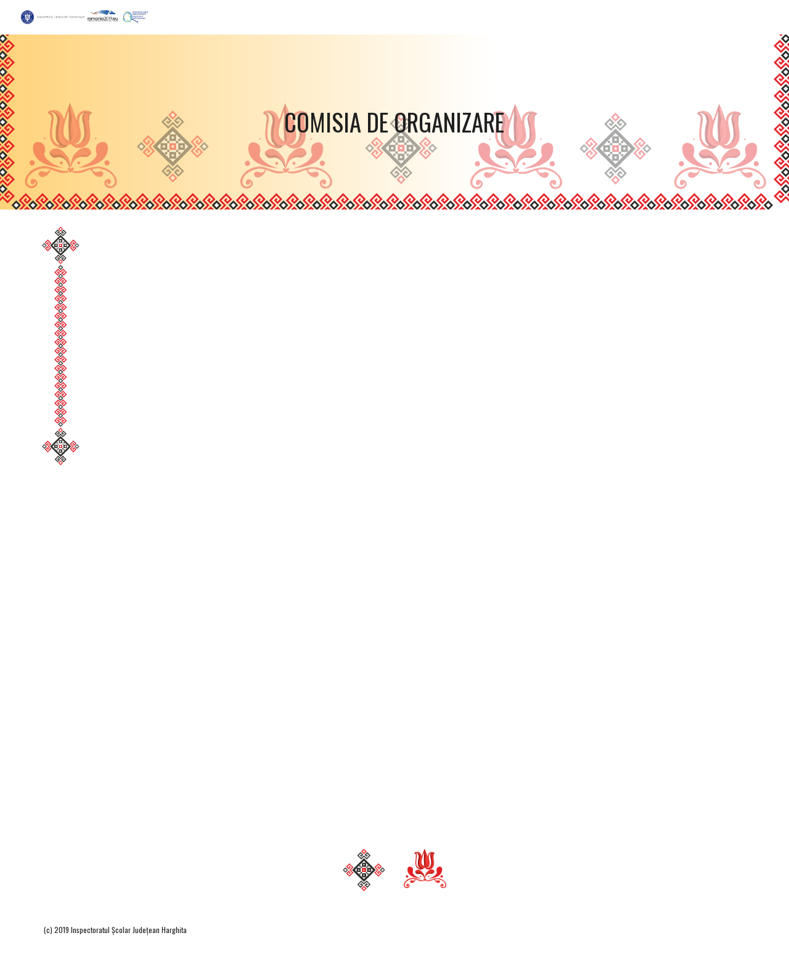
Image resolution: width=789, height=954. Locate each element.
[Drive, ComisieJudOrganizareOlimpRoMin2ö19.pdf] (424, 521)
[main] (394, 122)
